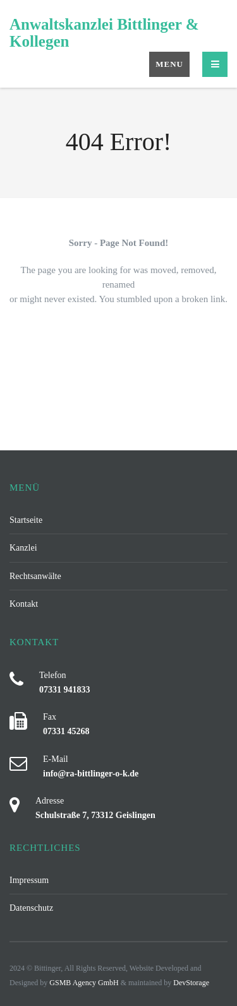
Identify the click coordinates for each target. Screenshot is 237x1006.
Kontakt (23, 604)
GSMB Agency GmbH (83, 982)
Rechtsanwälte (35, 576)
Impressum (29, 880)
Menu (169, 64)
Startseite (25, 520)
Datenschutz (31, 908)
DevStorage (191, 982)
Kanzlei (23, 547)
